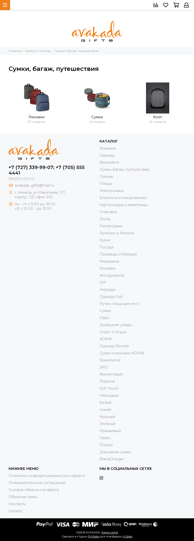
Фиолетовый (111, 374)
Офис (105, 318)
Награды (107, 289)
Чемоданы (109, 395)
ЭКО (104, 367)
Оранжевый (110, 431)
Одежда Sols (111, 296)
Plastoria (107, 381)
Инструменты (112, 275)
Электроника (111, 190)
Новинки (108, 148)
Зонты (105, 219)
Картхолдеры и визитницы (124, 205)
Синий (105, 409)
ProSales (93, 536)
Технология (110, 360)
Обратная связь (23, 497)
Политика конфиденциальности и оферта (47, 475)
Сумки (97, 117)
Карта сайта (109, 532)
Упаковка (108, 212)
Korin (157, 117)
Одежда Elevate (114, 346)
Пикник (106, 176)
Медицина (109, 261)
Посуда (106, 247)
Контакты (17, 504)
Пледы (106, 183)
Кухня (105, 240)
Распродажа (111, 226)
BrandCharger (112, 459)
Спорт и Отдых (113, 332)
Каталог (16, 511)
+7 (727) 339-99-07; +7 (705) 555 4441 (47, 170)
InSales (127, 536)
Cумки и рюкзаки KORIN (122, 353)
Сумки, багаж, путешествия (124, 169)
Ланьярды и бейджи (118, 254)
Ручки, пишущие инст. (120, 303)
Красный (107, 416)
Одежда (107, 155)
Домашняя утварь (116, 325)
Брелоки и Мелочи (117, 233)
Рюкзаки (36, 117)
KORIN (106, 339)
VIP (103, 282)
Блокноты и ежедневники (123, 197)
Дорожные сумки (115, 452)
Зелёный (107, 423)
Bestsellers (109, 162)
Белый (105, 402)
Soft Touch (109, 388)
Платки (106, 445)
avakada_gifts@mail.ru (34, 185)
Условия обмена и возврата (34, 490)
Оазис (105, 438)
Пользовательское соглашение (37, 482)
